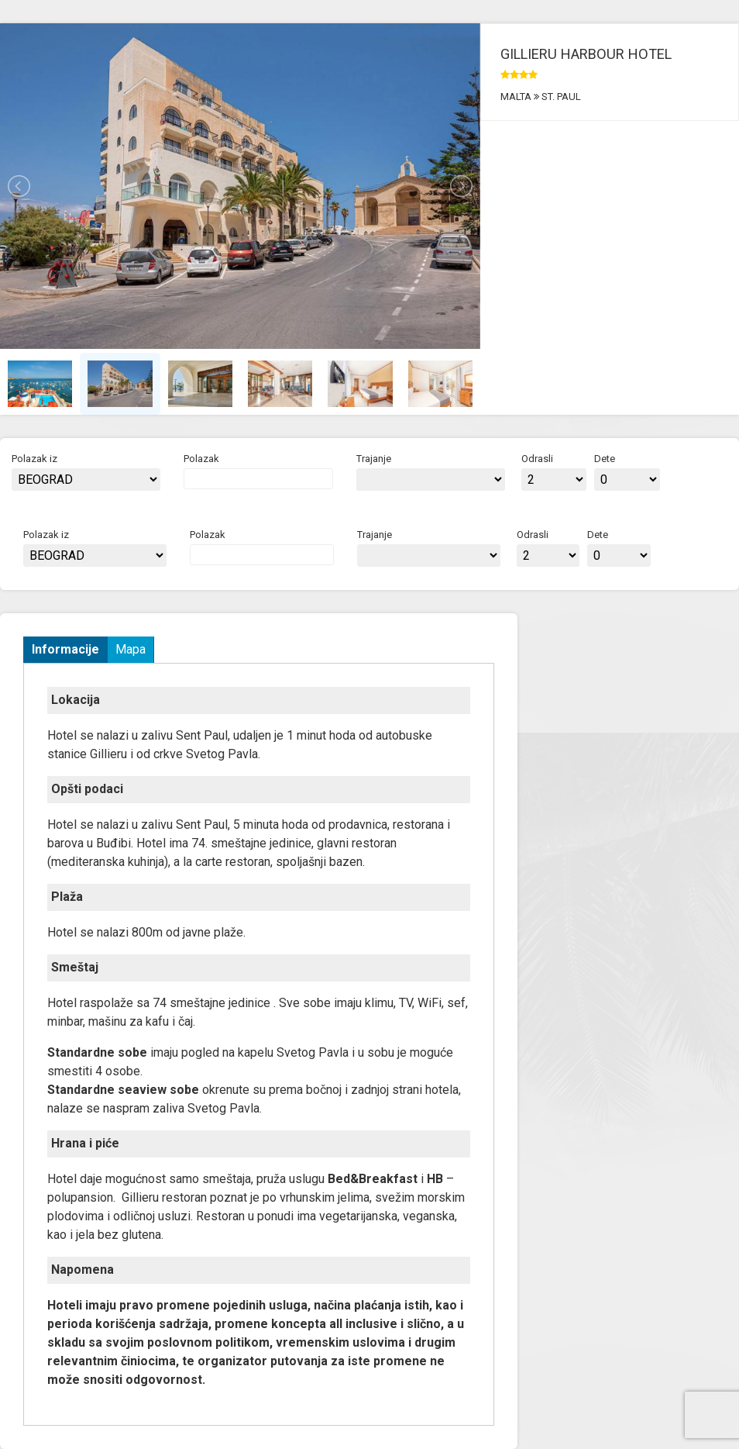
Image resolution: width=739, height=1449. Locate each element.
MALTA (517, 96)
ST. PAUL (560, 96)
